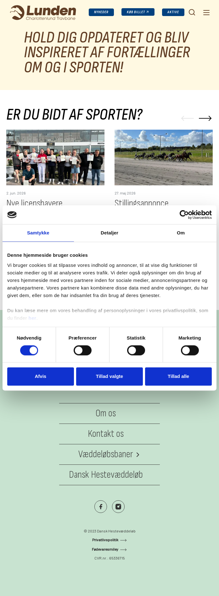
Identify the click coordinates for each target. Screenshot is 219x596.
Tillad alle (178, 376)
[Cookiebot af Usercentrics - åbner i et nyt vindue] (184, 214)
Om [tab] (181, 232)
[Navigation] (205, 12)
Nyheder (101, 12)
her (32, 318)
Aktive (173, 12)
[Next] (205, 118)
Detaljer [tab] (109, 232)
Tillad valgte (109, 376)
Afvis (40, 376)
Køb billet (136, 12)
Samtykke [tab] (38, 232)
